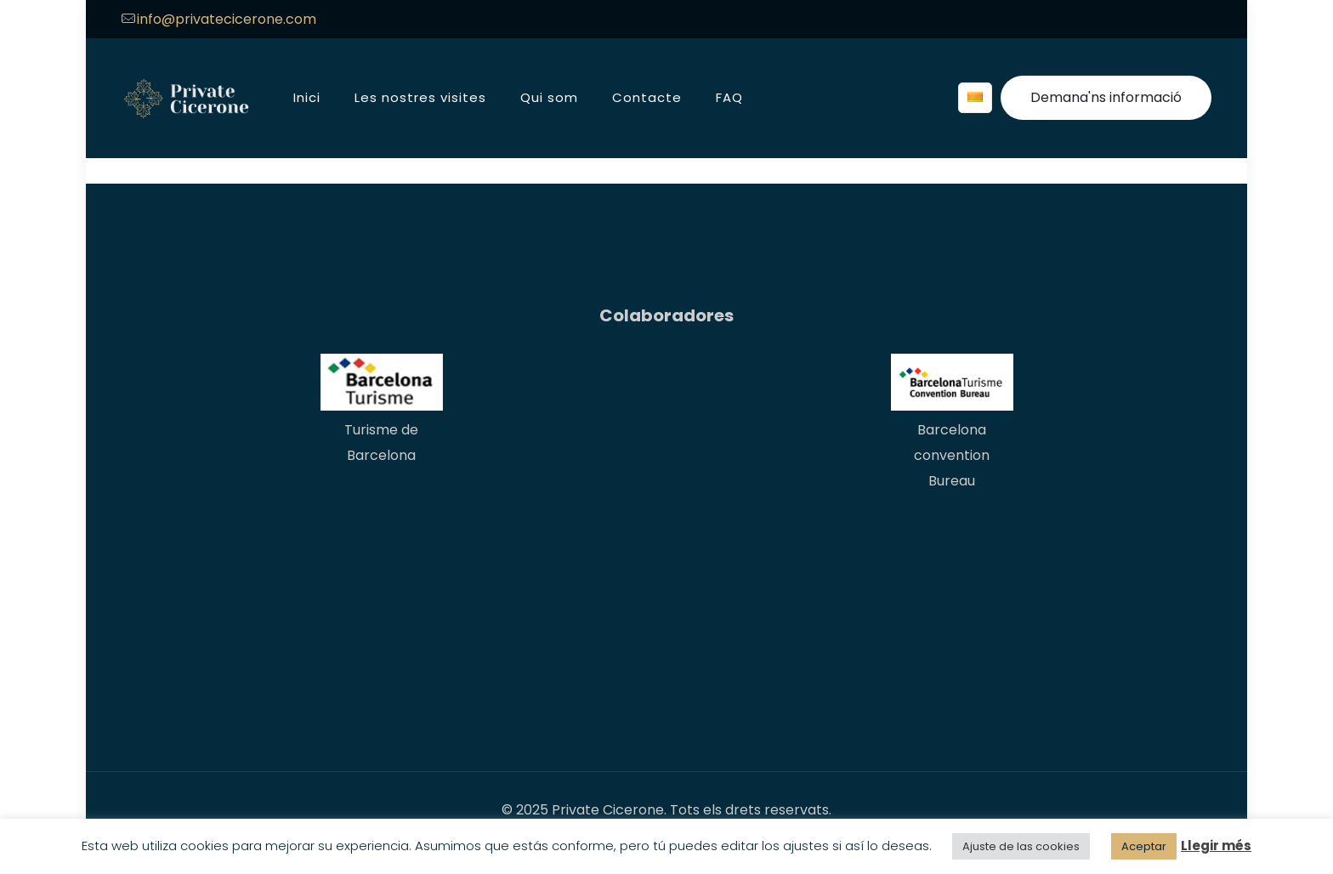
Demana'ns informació (1106, 97)
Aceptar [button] (1143, 846)
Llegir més (1216, 845)
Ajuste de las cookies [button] (1021, 846)
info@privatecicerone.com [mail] (226, 19)
